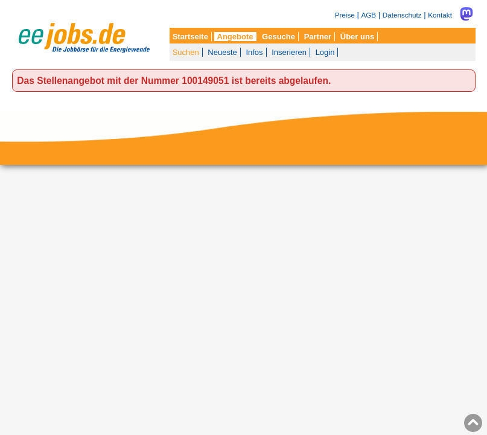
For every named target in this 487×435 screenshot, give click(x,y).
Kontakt (440, 15)
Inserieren (289, 52)
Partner (318, 36)
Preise (345, 15)
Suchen (186, 52)
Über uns (357, 36)
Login (325, 52)
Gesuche (278, 36)
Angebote (235, 36)
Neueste (222, 52)
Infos (254, 52)
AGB (368, 15)
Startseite (190, 36)
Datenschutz (402, 15)
